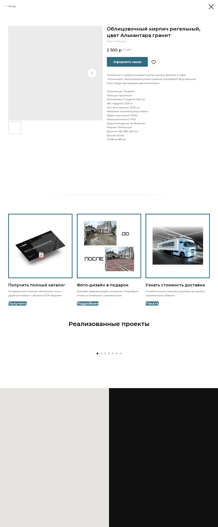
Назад (11, 6)
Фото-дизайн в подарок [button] (103, 285)
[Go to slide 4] (109, 353)
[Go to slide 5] (113, 353)
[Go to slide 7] (120, 353)
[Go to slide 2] (101, 353)
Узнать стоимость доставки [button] (175, 285)
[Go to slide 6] (117, 353)
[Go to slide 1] (97, 353)
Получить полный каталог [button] (36, 285)
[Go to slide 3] (105, 353)
